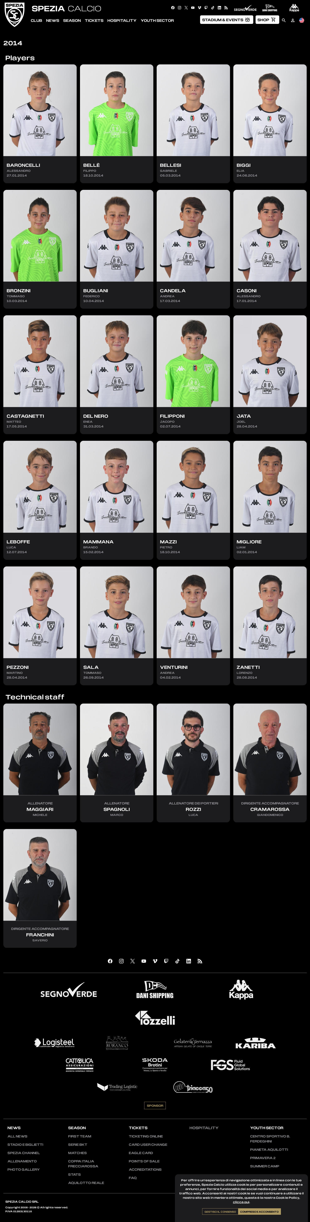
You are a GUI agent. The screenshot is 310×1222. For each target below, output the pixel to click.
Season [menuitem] (72, 20)
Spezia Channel (23, 1152)
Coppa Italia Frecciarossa (83, 1164)
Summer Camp (264, 1166)
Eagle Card (141, 1152)
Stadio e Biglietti (25, 1144)
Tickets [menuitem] (94, 20)
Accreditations (145, 1169)
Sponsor (155, 1125)
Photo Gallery (23, 1169)
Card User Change (148, 1144)
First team (79, 1136)
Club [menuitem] (36, 20)
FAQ (133, 1177)
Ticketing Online (146, 1136)
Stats (74, 1174)
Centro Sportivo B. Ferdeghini (270, 1139)
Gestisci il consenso (220, 1211)
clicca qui (241, 1202)
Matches (77, 1152)
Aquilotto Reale (86, 1182)
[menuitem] (226, 19)
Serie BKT (77, 1144)
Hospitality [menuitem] (122, 20)
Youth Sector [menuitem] (157, 20)
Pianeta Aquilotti (269, 1149)
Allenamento (22, 1161)
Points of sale (144, 1161)
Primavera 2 (263, 1157)
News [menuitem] (52, 20)
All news (17, 1136)
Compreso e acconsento (259, 1211)
